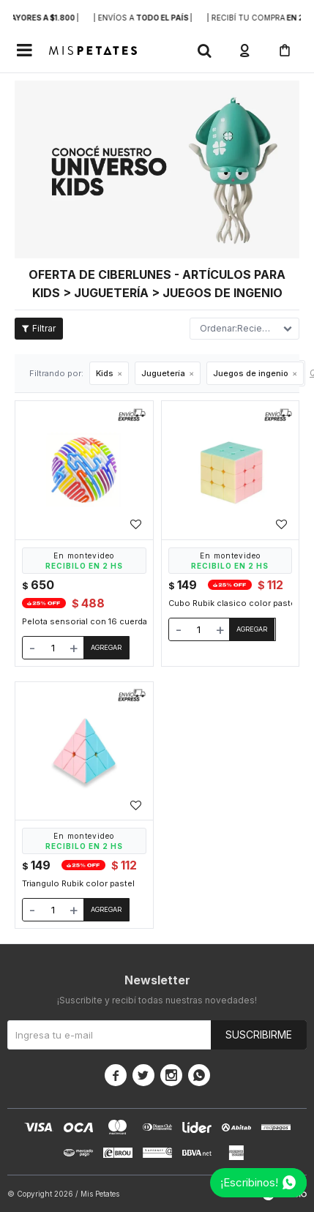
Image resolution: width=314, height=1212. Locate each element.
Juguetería (163, 373)
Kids (104, 373)
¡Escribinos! (249, 1182)
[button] (204, 50)
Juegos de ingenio (250, 373)
